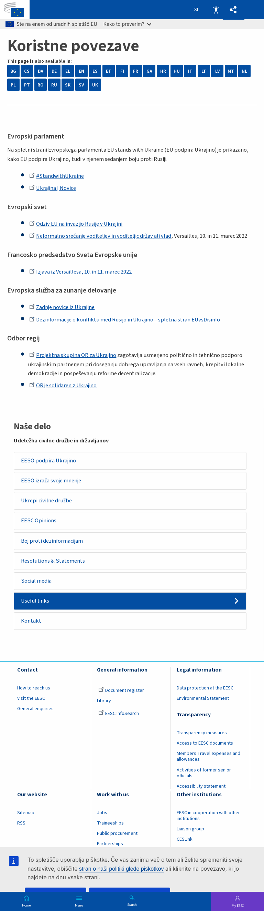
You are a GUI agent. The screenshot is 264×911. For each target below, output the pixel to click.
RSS (21, 823)
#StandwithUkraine (56, 176)
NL (244, 71)
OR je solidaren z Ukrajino (63, 385)
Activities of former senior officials (204, 773)
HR (163, 71)
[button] (233, 10)
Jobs (102, 813)
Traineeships (110, 823)
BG (13, 71)
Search (132, 904)
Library (104, 701)
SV (81, 85)
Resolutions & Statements (53, 561)
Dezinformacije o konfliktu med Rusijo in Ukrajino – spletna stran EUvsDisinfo (124, 320)
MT (231, 71)
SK (67, 85)
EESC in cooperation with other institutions (208, 816)
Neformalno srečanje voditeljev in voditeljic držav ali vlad (100, 236)
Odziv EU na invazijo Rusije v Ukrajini (75, 224)
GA (149, 71)
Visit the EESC (31, 699)
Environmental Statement (203, 699)
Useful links (35, 601)
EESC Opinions (39, 521)
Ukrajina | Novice (52, 188)
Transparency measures (202, 733)
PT (27, 85)
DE (54, 71)
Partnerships (110, 844)
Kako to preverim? (127, 24)
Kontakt (31, 621)
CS (27, 71)
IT (190, 71)
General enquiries (35, 709)
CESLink (184, 839)
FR (135, 71)
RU (54, 85)
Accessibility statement (201, 786)
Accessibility (216, 9)
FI (122, 71)
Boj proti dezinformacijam (52, 541)
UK (95, 85)
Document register (121, 691)
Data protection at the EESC (205, 688)
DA (40, 71)
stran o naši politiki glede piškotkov (121, 869)
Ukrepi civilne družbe (46, 501)
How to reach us (33, 688)
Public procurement (117, 833)
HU (177, 71)
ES (95, 71)
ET (108, 71)
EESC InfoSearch (118, 714)
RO (40, 85)
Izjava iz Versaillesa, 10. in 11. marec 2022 (80, 272)
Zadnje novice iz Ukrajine (62, 307)
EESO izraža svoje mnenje (51, 481)
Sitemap (25, 813)
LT (203, 71)
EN (81, 71)
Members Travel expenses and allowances (208, 757)
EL (67, 71)
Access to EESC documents (205, 743)
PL (13, 85)
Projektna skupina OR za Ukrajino (72, 355)
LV (217, 71)
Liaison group (190, 829)
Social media (36, 581)
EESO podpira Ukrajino (48, 461)
